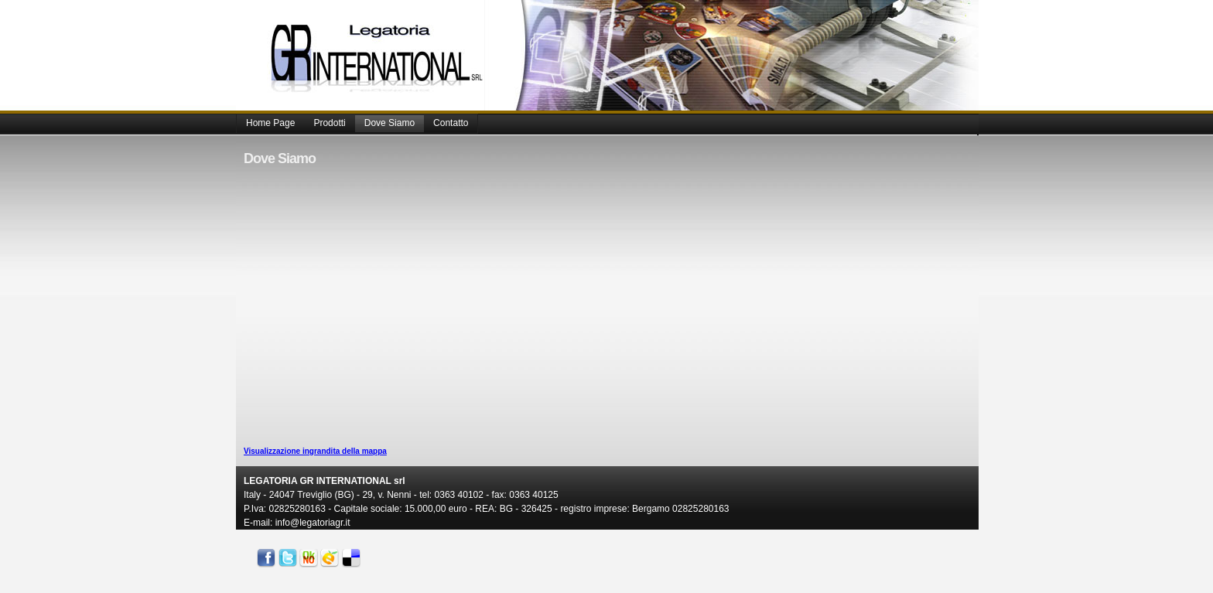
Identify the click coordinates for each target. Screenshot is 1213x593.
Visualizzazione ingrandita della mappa (315, 451)
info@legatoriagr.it (312, 522)
